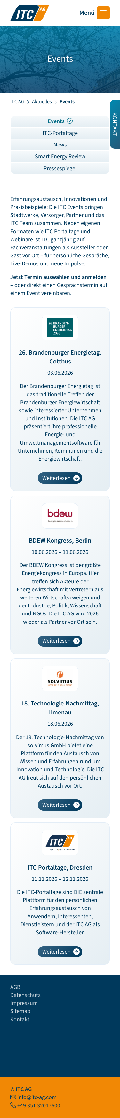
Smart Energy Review (60, 157)
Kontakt (19, 1019)
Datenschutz (25, 995)
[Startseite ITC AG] (29, 13)
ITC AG (17, 101)
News (60, 145)
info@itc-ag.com (37, 1097)
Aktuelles (42, 101)
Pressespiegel (60, 168)
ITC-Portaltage (60, 133)
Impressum (24, 1003)
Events (60, 121)
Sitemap (20, 1011)
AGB (15, 987)
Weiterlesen (62, 479)
